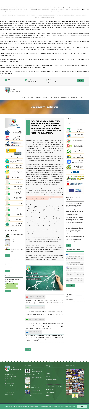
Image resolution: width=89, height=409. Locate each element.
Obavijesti (38, 97)
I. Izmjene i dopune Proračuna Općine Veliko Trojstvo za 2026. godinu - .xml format (75, 268)
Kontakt (81, 97)
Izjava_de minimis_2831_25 (34, 331)
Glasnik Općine (50, 389)
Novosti (24, 97)
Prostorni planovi (50, 392)
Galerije (68, 297)
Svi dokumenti (70, 285)
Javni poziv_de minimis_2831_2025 (35, 296)
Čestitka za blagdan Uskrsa (36, 377)
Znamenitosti (55, 97)
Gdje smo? (80, 80)
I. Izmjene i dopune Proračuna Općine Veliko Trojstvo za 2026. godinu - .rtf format (75, 274)
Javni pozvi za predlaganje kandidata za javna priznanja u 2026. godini (74, 258)
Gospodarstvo (65, 97)
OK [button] (82, 406)
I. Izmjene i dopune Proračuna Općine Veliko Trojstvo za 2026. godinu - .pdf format (75, 280)
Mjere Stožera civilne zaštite (11, 264)
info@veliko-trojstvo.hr (13, 81)
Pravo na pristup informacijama (54, 386)
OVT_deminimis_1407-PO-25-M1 (35, 307)
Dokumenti (46, 97)
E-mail (9, 79)
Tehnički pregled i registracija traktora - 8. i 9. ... (17, 250)
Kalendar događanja (51, 379)
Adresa (49, 79)
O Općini (30, 97)
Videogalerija (69, 299)
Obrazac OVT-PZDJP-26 (73, 254)
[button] (68, 406)
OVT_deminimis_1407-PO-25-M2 (35, 319)
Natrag (28, 349)
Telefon (29, 79)
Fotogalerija (74, 97)
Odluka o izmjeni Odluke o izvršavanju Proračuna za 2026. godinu (74, 263)
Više (7, 255)
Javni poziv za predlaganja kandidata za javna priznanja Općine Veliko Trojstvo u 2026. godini (74, 205)
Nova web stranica (9, 267)
